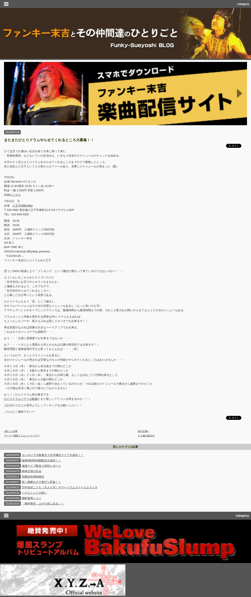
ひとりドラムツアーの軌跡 (21, 398)
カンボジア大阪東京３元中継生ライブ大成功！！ (52, 455)
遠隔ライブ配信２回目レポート (41, 465)
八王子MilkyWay (22, 205)
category (243, 4)
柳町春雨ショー (31, 498)
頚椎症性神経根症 (33, 476)
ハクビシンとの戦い (34, 492)
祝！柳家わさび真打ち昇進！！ (41, 482)
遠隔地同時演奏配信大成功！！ (41, 460)
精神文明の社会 (31, 471)
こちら (16, 194)
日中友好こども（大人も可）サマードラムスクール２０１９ (59, 487)
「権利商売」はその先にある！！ (43, 503)
